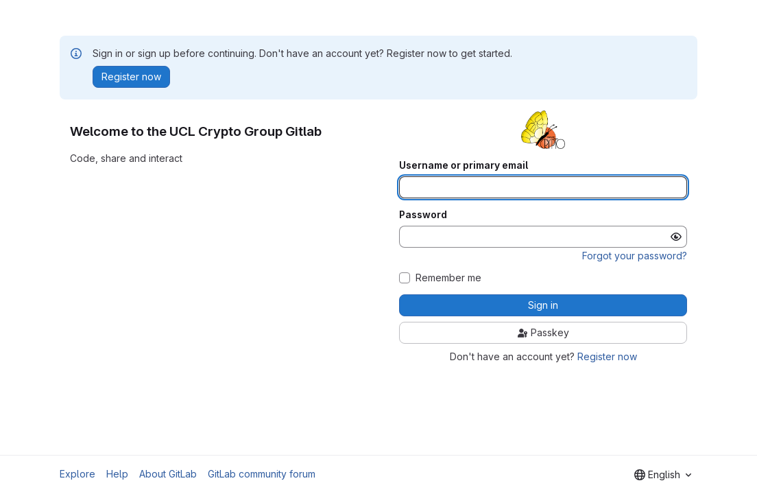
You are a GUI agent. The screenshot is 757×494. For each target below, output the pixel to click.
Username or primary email (463, 165)
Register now (607, 356)
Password (423, 214)
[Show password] (676, 237)
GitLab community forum (261, 474)
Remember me (448, 277)
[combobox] (662, 475)
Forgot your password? (634, 255)
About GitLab (168, 474)
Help (117, 474)
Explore (77, 474)
